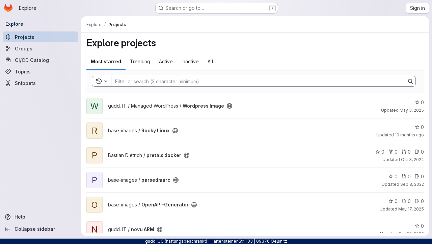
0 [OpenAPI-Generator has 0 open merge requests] (406, 201)
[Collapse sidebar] (40, 229)
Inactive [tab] (190, 61)
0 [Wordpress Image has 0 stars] (419, 102)
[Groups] (40, 48)
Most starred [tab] (106, 61)
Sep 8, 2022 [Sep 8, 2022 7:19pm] (412, 184)
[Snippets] (40, 82)
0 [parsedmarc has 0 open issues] (419, 176)
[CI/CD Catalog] (40, 59)
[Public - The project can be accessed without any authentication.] (229, 106)
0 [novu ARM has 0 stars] (419, 226)
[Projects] (40, 36)
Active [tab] (166, 61)
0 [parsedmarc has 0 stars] (393, 176)
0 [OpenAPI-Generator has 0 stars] (393, 201)
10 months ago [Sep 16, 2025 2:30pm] (409, 134)
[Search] (255, 81)
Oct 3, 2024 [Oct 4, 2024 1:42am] (412, 159)
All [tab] (210, 61)
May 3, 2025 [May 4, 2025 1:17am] (412, 110)
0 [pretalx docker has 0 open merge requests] (406, 152)
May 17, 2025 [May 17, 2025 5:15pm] (411, 209)
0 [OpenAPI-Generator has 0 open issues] (419, 201)
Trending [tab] (140, 61)
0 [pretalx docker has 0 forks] (393, 152)
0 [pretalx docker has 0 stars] (379, 152)
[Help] (40, 217)
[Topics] (40, 71)
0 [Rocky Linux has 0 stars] (419, 127)
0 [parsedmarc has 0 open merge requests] (406, 176)
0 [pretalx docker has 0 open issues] (419, 152)
